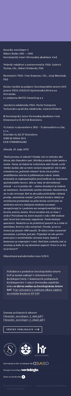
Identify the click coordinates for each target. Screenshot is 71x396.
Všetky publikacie (19, 329)
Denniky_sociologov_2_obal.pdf (23, 316)
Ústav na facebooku (12, 377)
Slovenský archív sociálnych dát (26, 363)
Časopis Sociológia (21, 370)
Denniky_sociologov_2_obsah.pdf (24, 319)
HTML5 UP (19, 388)
